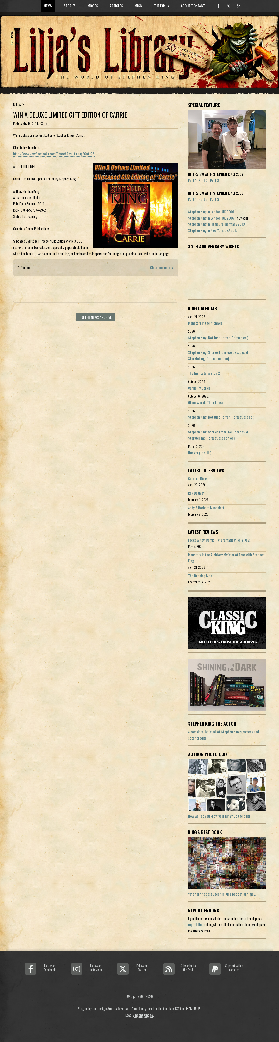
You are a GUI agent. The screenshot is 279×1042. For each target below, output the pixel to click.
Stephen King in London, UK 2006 (211, 211)
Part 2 (203, 180)
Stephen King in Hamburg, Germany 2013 (216, 224)
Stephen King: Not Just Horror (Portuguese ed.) (221, 417)
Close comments (161, 267)
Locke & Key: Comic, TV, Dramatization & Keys (219, 539)
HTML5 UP (193, 1008)
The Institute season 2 (204, 373)
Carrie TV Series (199, 387)
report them (196, 924)
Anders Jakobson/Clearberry (126, 1008)
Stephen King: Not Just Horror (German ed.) (218, 337)
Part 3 (214, 180)
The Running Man (200, 575)
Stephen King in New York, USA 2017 (213, 230)
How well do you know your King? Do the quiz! (219, 816)
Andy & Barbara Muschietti (206, 507)
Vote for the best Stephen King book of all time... (222, 894)
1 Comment (26, 267)
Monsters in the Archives (205, 323)
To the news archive (96, 317)
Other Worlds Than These (205, 402)
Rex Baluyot (196, 493)
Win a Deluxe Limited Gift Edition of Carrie (70, 114)
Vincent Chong (143, 1014)
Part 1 (192, 180)
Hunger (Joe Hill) (199, 452)
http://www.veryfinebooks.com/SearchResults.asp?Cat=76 (54, 153)
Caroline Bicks (197, 478)
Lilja (133, 996)
